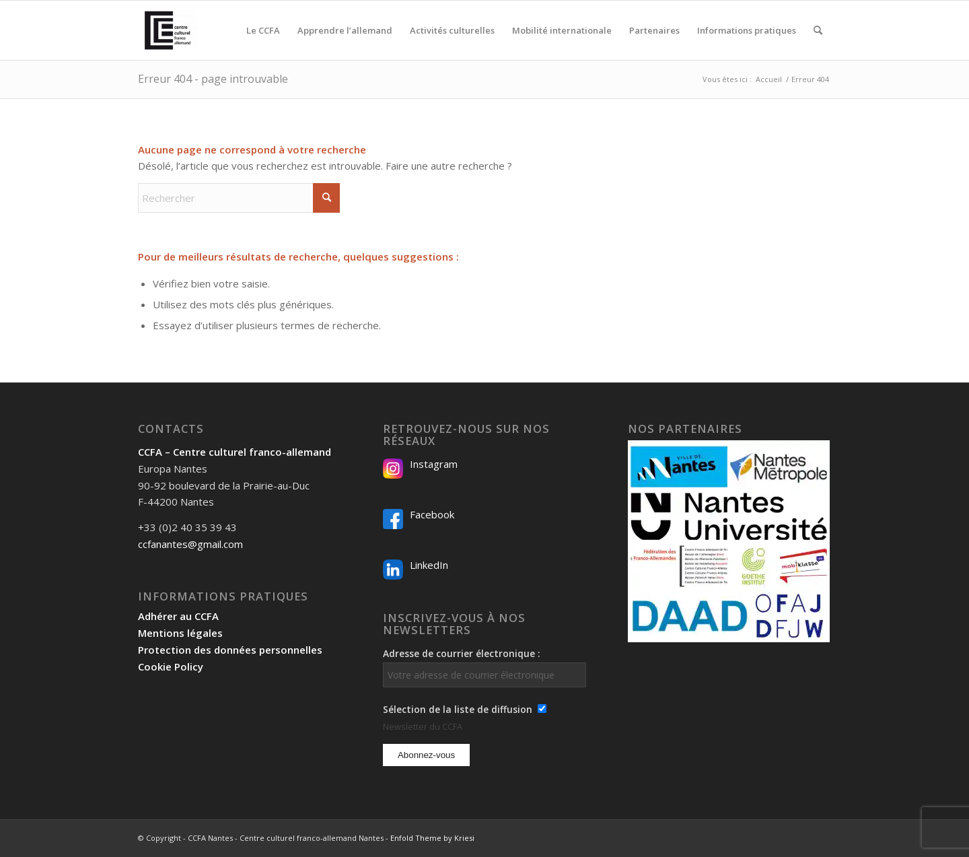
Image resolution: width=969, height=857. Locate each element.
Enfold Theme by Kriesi (432, 838)
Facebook (432, 514)
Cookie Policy (170, 666)
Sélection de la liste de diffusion (457, 709)
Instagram (434, 464)
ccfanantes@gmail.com (190, 544)
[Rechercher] (818, 30)
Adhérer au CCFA (178, 616)
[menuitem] (263, 30)
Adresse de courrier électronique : (484, 667)
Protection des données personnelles (230, 649)
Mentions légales (180, 633)
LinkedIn (429, 565)
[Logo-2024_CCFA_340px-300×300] (167, 30)
